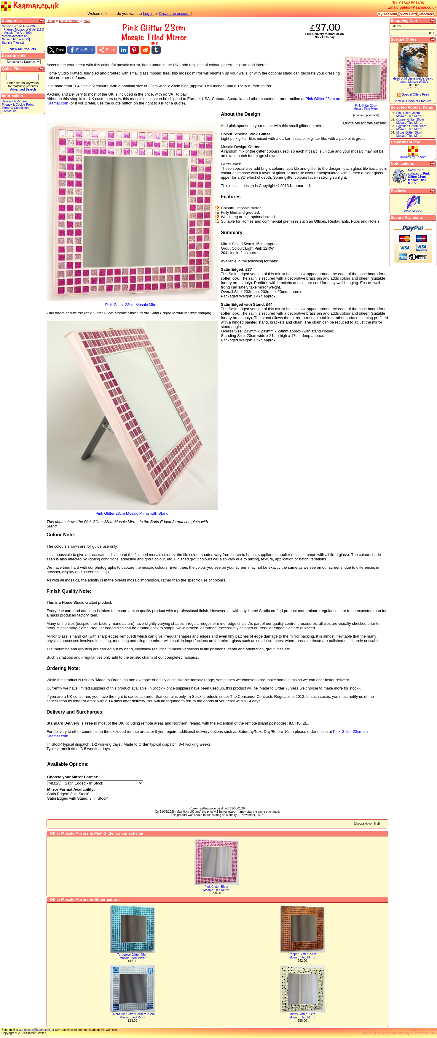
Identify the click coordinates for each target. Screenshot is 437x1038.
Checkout (426, 14)
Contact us (9, 111)
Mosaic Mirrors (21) (16, 39)
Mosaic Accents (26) (16, 36)
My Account (387, 14)
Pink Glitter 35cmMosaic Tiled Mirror (216, 888)
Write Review (413, 211)
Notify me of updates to (419, 177)
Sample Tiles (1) (13, 42)
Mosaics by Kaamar (412, 157)
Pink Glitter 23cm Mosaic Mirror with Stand (132, 512)
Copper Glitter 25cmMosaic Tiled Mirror (302, 956)
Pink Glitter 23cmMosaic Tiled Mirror (366, 105)
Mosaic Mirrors (69, 21)
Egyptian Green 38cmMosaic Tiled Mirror (411, 127)
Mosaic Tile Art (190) (18, 32)
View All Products (23, 49)
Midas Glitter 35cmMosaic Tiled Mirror (302, 1015)
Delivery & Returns (15, 101)
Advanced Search (23, 89)
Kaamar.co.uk (30, 6)
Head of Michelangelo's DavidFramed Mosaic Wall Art (413, 80)
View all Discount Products (413, 101)
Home (51, 21)
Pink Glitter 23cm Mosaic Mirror (132, 303)
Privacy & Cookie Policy (18, 104)
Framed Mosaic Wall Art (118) (24, 29)
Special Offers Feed (413, 94)
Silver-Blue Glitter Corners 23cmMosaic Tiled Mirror (133, 1015)
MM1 (87, 21)
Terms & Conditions (15, 108)
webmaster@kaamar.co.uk (36, 1029)
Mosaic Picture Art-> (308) (19, 26)
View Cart (408, 14)
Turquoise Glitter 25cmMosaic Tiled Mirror (132, 956)
